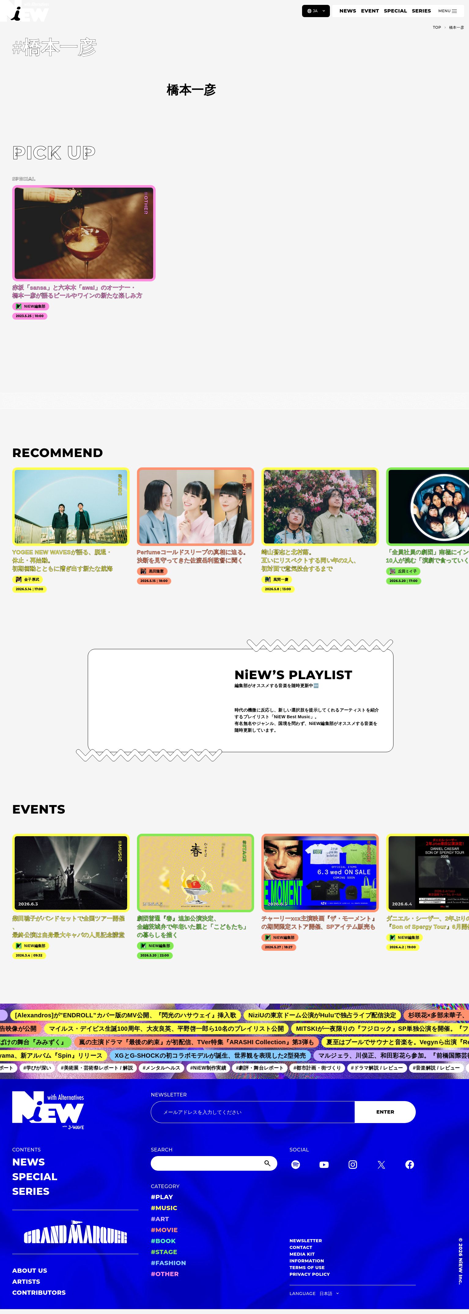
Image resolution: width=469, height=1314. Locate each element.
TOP (437, 27)
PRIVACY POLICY (310, 1274)
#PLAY (162, 1197)
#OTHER (165, 1274)
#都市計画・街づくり (320, 1068)
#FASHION (168, 1263)
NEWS (348, 11)
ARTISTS (26, 1281)
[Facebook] (410, 1165)
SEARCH (161, 1150)
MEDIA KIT (302, 1254)
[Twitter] (381, 1165)
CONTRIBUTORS (39, 1292)
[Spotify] (296, 1165)
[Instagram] (353, 1165)
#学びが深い (40, 1068)
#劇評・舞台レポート (263, 1068)
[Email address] (253, 1112)
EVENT (370, 11)
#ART (160, 1219)
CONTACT (301, 1247)
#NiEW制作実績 (211, 1068)
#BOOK (163, 1241)
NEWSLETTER (169, 1095)
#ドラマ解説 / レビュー (380, 1068)
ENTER (385, 1112)
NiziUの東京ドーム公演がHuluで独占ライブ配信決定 (327, 1015)
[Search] (214, 1163)
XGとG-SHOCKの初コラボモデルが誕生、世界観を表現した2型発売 (213, 1055)
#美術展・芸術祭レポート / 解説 (100, 1068)
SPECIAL (395, 11)
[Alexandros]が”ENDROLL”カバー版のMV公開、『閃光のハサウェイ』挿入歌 (131, 1015)
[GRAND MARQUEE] (75, 1232)
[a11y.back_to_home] (25, 13)
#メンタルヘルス (164, 1068)
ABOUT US (29, 1270)
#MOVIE (164, 1230)
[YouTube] (324, 1165)
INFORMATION (307, 1261)
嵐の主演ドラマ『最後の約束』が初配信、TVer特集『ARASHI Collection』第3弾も (200, 1042)
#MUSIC (164, 1208)
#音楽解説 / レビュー (439, 1068)
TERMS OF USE (307, 1267)
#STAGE (164, 1252)
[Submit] (268, 1163)
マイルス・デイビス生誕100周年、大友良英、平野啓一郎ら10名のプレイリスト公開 (171, 1028)
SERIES (421, 11)
